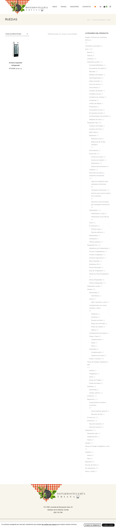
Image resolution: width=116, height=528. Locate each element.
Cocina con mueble (97, 160)
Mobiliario (90, 387)
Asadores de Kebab (96, 126)
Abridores (94, 314)
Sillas (89, 459)
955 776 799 (58, 513)
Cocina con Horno (97, 157)
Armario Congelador (96, 255)
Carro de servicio (94, 84)
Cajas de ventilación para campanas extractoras (99, 182)
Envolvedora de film (96, 113)
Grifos (91, 377)
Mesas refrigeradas (95, 280)
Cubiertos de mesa (97, 356)
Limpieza (90, 59)
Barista (89, 52)
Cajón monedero (94, 81)
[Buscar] (110, 6)
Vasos (93, 346)
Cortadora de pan (95, 94)
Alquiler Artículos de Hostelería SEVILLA (96, 38)
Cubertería (92, 349)
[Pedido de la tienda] (17, 34)
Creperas (92, 170)
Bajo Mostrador (94, 261)
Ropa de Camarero (95, 424)
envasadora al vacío (95, 110)
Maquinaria (88, 430)
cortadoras (92, 100)
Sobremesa (95, 163)
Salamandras (93, 236)
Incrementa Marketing (78, 522)
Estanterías (93, 390)
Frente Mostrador (95, 267)
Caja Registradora (95, 78)
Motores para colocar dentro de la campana (101, 194)
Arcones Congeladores (97, 252)
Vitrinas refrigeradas (96, 283)
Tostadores (93, 239)
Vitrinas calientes (95, 242)
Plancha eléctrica (97, 232)
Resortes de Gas (96, 414)
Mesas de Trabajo (95, 380)
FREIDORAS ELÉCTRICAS (100, 217)
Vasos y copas (90, 471)
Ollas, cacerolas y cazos (99, 302)
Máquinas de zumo (95, 120)
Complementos (96, 340)
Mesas (89, 455)
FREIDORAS (93, 210)
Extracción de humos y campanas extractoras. (96, 174)
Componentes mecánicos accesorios (97, 403)
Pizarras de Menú (97, 320)
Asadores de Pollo (95, 129)
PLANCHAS (93, 226)
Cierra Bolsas (93, 88)
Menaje (89, 289)
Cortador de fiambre (96, 91)
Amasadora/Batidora (96, 65)
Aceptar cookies (108, 526)
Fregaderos (93, 374)
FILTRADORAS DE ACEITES (98, 116)
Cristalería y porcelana (92, 46)
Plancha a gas (95, 229)
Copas (93, 343)
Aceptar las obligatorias (92, 526)
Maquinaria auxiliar (93, 62)
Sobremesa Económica (99, 166)
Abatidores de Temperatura (98, 248)
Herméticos (95, 296)
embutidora (93, 107)
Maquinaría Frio (92, 245)
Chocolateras (93, 150)
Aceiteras (94, 317)
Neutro (89, 440)
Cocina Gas (92, 154)
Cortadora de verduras (96, 97)
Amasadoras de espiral (97, 68)
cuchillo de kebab (95, 104)
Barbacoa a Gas (96, 139)
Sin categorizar (90, 468)
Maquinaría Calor (92, 123)
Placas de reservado (98, 324)
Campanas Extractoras (98, 190)
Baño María (93, 132)
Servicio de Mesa (91, 465)
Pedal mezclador (95, 383)
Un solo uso (91, 417)
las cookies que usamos (49, 526)
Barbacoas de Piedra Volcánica (98, 143)
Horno (91, 223)
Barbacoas (92, 135)
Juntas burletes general (99, 411)
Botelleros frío (94, 264)
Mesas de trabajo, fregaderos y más (97, 363)
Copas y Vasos (94, 336)
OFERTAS (90, 396)
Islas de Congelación (96, 271)
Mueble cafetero (94, 393)
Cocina (91, 299)
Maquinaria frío (92, 437)
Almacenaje (93, 293)
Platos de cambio (97, 327)
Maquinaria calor (92, 433)
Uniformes (90, 421)
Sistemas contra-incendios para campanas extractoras (100, 203)
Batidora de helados (96, 75)
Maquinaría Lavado (93, 286)
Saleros (93, 330)
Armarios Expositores (96, 258)
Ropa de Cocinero (95, 427)
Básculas (92, 72)
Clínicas (89, 56)
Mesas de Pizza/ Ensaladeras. (99, 274)
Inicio (86, 49)
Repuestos (90, 399)
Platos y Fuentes (95, 359)
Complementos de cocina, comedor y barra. (98, 306)
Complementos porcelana (98, 333)
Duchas (91, 371)
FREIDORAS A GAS (98, 214)
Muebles (88, 452)
